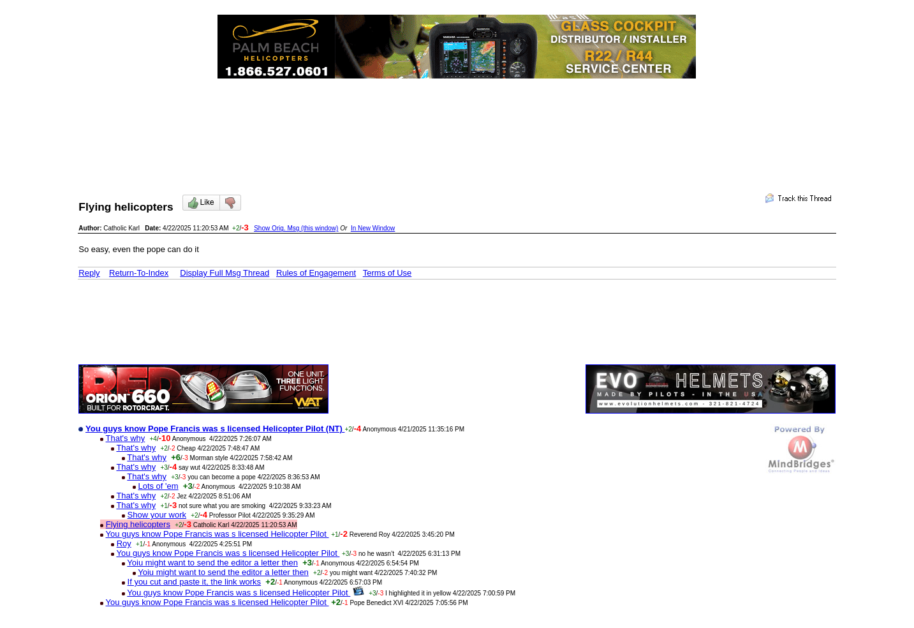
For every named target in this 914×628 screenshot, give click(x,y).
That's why (125, 438)
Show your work (157, 515)
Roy (124, 543)
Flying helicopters (138, 524)
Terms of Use (387, 273)
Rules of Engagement (316, 273)
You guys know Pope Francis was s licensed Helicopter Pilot (217, 534)
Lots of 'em (158, 486)
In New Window (373, 228)
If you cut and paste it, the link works (195, 582)
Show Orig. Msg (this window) (296, 228)
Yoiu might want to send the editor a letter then (212, 562)
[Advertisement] (457, 125)
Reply (89, 273)
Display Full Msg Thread (224, 273)
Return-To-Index (138, 273)
